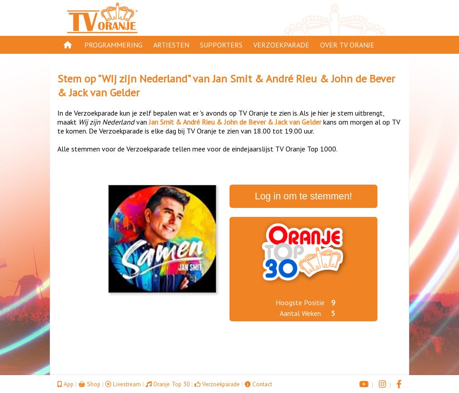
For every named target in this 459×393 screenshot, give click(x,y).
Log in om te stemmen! (303, 196)
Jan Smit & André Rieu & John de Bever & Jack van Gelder (235, 121)
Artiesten (171, 44)
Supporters (221, 44)
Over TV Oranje (347, 44)
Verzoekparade (281, 44)
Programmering (113, 44)
